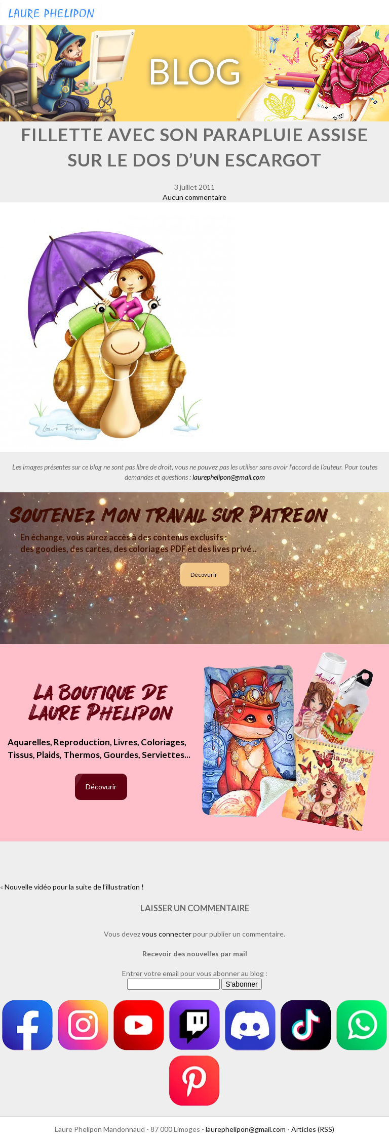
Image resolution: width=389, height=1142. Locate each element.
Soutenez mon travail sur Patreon (169, 515)
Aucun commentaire (194, 197)
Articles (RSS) (312, 1129)
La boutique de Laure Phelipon (101, 704)
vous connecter (166, 933)
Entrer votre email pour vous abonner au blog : (194, 973)
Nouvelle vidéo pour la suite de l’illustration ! (74, 886)
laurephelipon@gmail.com (228, 477)
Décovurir (203, 574)
